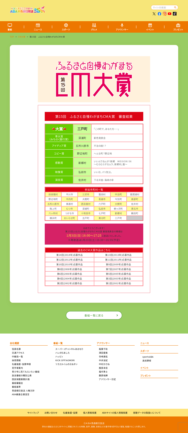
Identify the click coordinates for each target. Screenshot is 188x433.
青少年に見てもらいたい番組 (25, 371)
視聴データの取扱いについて (147, 413)
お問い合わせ (50, 413)
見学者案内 (17, 367)
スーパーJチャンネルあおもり (69, 348)
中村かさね (104, 364)
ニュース (38, 29)
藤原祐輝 (103, 375)
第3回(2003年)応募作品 (118, 278)
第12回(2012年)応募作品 (69, 259)
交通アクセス (18, 352)
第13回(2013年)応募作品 (118, 254)
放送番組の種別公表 (22, 375)
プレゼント (145, 375)
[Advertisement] (99, 9)
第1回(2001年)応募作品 (118, 283)
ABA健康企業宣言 (20, 394)
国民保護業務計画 (21, 379)
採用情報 (16, 360)
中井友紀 (103, 360)
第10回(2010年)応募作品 (69, 264)
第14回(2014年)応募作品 (69, 254)
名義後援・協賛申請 (21, 364)
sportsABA (147, 356)
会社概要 (14, 343)
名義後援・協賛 (70, 413)
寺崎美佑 (103, 356)
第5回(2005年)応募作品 (118, 273)
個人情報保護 (90, 413)
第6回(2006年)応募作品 (69, 273)
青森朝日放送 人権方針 (23, 390)
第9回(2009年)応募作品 (118, 264)
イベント (150, 29)
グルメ (94, 29)
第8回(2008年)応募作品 (69, 269)
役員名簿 (16, 348)
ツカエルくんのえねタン (66, 364)
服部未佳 (103, 367)
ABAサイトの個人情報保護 (115, 413)
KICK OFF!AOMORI (65, 360)
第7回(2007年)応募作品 (118, 269)
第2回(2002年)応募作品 (69, 283)
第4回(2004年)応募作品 (69, 278)
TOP (12, 37)
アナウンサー (122, 29)
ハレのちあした (62, 352)
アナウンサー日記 (107, 379)
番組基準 (16, 386)
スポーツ (66, 29)
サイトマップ (33, 413)
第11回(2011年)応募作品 (118, 259)
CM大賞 (21, 37)
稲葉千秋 (103, 348)
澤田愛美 (103, 352)
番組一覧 (58, 343)
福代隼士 (103, 371)
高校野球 (146, 360)
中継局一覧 (17, 356)
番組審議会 (17, 382)
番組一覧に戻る (94, 315)
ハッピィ (59, 356)
